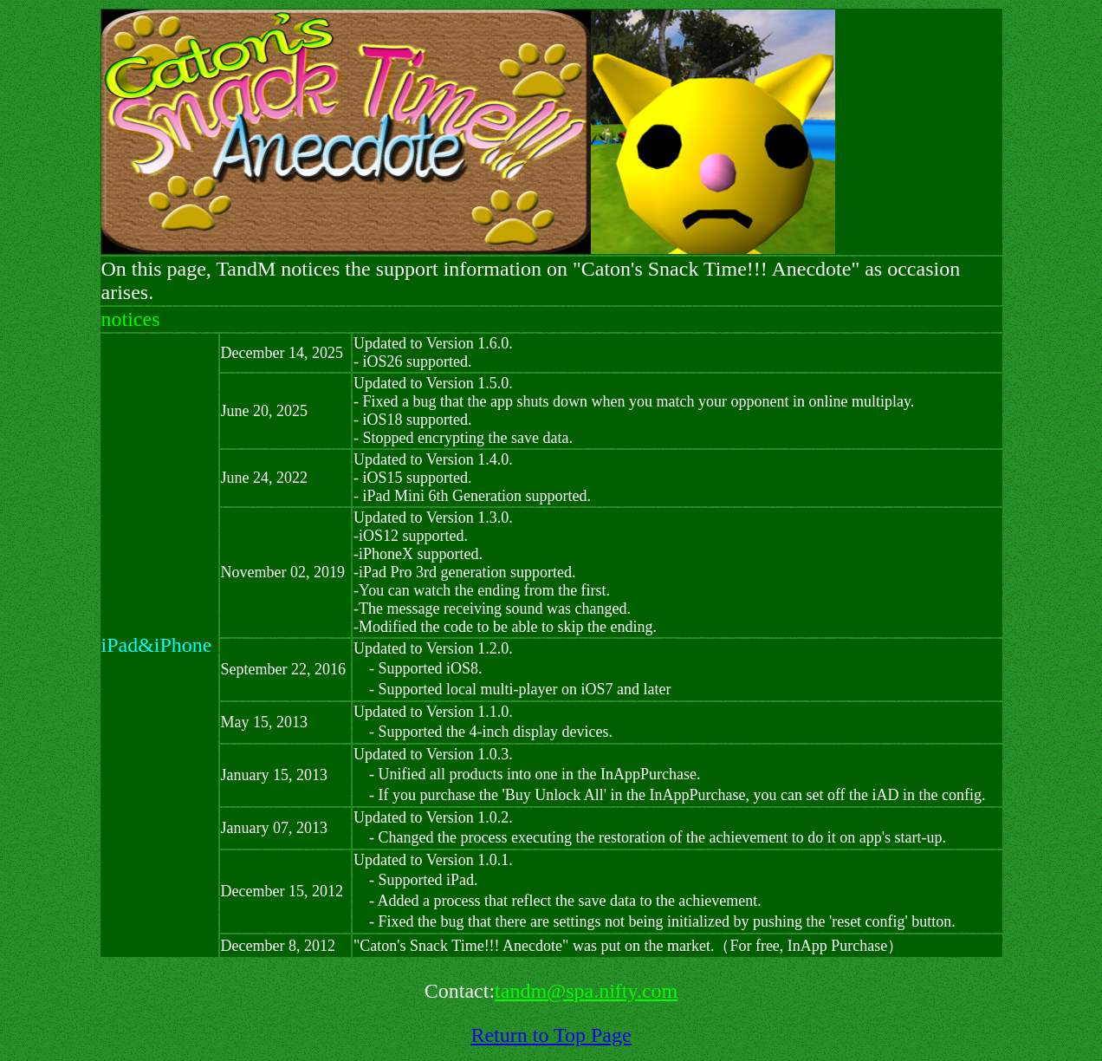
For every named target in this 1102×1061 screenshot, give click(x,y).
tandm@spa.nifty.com (586, 991)
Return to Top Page (550, 1035)
